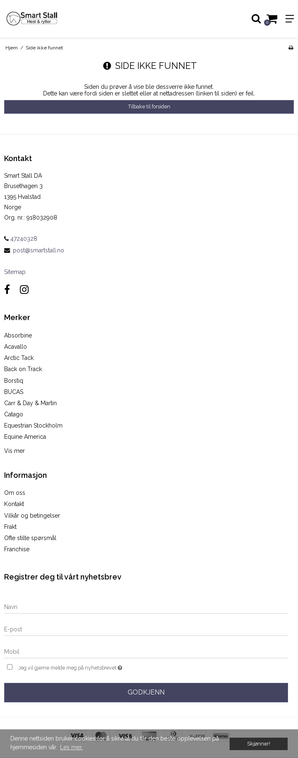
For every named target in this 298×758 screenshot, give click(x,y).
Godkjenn (146, 692)
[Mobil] (146, 651)
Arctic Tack (19, 358)
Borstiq (13, 380)
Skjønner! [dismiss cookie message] (258, 744)
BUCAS (13, 392)
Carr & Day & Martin (30, 403)
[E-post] (146, 629)
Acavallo (15, 346)
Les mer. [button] (71, 747)
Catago (13, 414)
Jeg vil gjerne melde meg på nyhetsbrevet (90, 666)
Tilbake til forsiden (149, 106)
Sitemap (15, 272)
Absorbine (18, 335)
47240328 (20, 238)
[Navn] (146, 606)
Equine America (25, 436)
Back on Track (23, 369)
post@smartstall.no (38, 250)
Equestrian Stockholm (33, 425)
